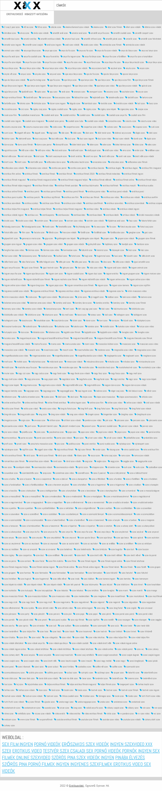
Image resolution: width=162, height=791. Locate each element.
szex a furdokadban (11, 484)
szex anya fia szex (83, 531)
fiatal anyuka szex (127, 226)
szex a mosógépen (93, 496)
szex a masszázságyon (148, 490)
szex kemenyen (140, 578)
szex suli (51, 625)
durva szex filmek (24, 144)
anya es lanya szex (148, 50)
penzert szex (88, 426)
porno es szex (25, 437)
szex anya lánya (102, 531)
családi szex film (136, 114)
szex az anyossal (49, 543)
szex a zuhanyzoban (11, 531)
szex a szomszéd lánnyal (92, 513)
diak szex (88, 132)
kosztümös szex (60, 320)
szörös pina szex (34, 672)
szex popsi (91, 613)
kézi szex (104, 308)
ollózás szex (145, 396)
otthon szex (53, 420)
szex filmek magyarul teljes (15, 566)
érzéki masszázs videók (147, 214)
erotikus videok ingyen (128, 208)
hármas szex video (50, 249)
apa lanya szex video (104, 85)
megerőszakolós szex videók (89, 355)
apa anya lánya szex (72, 73)
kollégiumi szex (139, 314)
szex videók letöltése (60, 648)
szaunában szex (10, 472)
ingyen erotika (111, 273)
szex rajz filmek (76, 619)
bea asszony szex (61, 97)
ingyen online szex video (138, 279)
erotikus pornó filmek (73, 191)
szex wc (139, 648)
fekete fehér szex (147, 220)
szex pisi (66, 613)
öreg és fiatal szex (67, 408)
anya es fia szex (85, 50)
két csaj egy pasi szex (86, 308)
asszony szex (111, 91)
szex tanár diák (141, 625)
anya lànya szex (10, 68)
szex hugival (24, 578)
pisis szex (39, 431)
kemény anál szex (62, 302)
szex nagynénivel (80, 602)
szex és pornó (149, 555)
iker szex (80, 267)
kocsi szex (80, 314)
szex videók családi (78, 643)
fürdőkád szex (98, 232)
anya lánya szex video (30, 68)
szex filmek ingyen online (110, 560)
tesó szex (54, 690)
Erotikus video (27, 751)
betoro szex (146, 97)
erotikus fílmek (47, 173)
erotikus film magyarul (150, 167)
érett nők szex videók (143, 156)
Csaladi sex (82, 751)
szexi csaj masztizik (63, 654)
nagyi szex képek (147, 378)
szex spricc (22, 625)
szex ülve (22, 637)
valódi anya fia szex (93, 707)
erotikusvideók (111, 214)
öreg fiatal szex (102, 408)
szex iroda (73, 578)
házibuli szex (45, 255)
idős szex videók (121, 261)
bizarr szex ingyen (56, 103)
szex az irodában (10, 549)
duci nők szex (56, 138)
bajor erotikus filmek (12, 97)
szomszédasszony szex (13, 672)
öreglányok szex (143, 414)
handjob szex (126, 244)
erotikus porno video (95, 191)
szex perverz (53, 613)
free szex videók (68, 232)
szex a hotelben (78, 484)
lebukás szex (37, 332)
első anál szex (75, 150)
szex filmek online (65, 566)
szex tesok (68, 631)
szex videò (78, 637)
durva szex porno (42, 144)
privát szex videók (113, 437)
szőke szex (116, 666)
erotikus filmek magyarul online (42, 179)
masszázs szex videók (12, 349)
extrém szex (41, 220)
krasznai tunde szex (11, 326)
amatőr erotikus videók (49, 38)
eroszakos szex (98, 161)
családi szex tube (74, 120)
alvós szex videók (40, 32)
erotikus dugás (113, 167)
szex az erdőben (124, 543)
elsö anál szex (59, 150)
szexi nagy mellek (103, 660)
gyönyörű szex (93, 244)
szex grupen (153, 566)
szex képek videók (53, 584)
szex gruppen (9, 572)
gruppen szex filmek (145, 238)
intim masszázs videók (13, 296)
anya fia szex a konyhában (140, 56)
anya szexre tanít (97, 68)
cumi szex (7, 132)
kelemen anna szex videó (14, 302)
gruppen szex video (32, 244)
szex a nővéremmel (73, 502)
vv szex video (142, 713)
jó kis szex (81, 296)
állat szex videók (131, 27)
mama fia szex (39, 343)
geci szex (147, 232)
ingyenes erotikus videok (67, 291)
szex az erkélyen (143, 543)
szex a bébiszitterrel (137, 472)
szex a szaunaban (10, 513)
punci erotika (88, 443)
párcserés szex (154, 420)
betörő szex (131, 97)
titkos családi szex (69, 695)
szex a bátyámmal (116, 472)
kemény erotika (101, 302)
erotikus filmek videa (43, 185)
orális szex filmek (10, 408)
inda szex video (95, 267)
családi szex (83, 114)
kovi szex (102, 320)
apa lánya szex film (121, 79)
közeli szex (127, 320)
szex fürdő (140, 566)
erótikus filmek (30, 173)
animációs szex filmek (111, 44)
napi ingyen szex (83, 390)
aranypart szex (94, 91)
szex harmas (24, 572)
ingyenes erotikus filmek (42, 291)
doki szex (152, 132)
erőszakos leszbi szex (78, 161)
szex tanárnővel (10, 631)
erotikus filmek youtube (66, 185)
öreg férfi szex (85, 408)
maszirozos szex (49, 349)
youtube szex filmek (88, 719)
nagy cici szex (23, 373)
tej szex (18, 684)
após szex (40, 91)
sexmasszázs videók (64, 467)
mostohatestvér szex (126, 367)
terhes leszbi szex (145, 684)
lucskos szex (8, 337)
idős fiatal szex (10, 261)
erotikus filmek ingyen (132, 173)
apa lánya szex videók (126, 85)
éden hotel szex (77, 144)
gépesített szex (10, 238)
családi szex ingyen (11, 120)
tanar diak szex (27, 678)
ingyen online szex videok (14, 285)
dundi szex (136, 138)
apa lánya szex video (83, 85)
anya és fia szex (67, 50)
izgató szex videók (48, 296)
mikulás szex (112, 361)
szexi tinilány (67, 666)
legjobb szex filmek (70, 332)
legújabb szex (89, 332)
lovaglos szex (142, 332)
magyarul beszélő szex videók (16, 343)
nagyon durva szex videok (134, 384)
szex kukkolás (9, 590)
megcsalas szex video (145, 349)
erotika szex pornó (77, 167)
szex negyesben (147, 602)
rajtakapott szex (140, 443)
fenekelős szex (63, 226)
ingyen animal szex (138, 267)
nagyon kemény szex (12, 390)
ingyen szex (101, 285)
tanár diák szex (9, 678)
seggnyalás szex (143, 461)
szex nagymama (61, 602)
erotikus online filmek (12, 191)
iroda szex (31, 296)
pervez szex (146, 426)
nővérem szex (9, 396)
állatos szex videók (151, 27)
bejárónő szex (97, 97)
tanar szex (85, 678)
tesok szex (67, 690)
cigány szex (75, 109)
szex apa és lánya (86, 537)
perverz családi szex (107, 426)
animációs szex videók (134, 44)
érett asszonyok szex (56, 156)
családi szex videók (94, 120)
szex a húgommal (116, 484)
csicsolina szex (113, 120)
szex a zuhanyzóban (144, 525)
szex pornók (8, 619)
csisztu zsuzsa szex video (35, 126)
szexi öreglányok (135, 660)
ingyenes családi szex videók (15, 291)
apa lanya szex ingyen (35, 85)
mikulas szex (127, 361)
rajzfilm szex (26, 449)
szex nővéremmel (11, 607)
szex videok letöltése (37, 648)
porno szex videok (63, 437)
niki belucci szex (134, 390)
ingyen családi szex (74, 273)
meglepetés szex (112, 355)
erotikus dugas (129, 167)
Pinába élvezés (130, 758)
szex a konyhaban (87, 490)
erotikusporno (47, 214)
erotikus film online (11, 173)
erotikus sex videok (130, 197)
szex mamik (135, 590)
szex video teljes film (116, 637)
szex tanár (126, 625)
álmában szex (9, 32)
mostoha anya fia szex (26, 367)
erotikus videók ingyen (12, 214)
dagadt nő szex (22, 132)
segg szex (113, 461)
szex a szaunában (142, 508)
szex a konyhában (67, 490)
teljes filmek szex (107, 684)
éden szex (92, 144)
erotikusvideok (94, 214)
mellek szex (20, 361)
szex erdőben (52, 555)
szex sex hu (8, 625)
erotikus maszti (128, 185)
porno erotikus (9, 437)
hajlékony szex (109, 244)
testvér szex (95, 690)
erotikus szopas (154, 203)
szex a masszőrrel (31, 496)
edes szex (150, 144)
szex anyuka (35, 537)
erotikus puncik (32, 197)
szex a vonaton (104, 525)
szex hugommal (41, 578)
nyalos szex (47, 396)
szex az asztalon (89, 543)
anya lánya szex (154, 62)
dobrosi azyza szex (121, 132)
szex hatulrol (126, 572)
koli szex (107, 314)
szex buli (129, 549)
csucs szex (125, 126)
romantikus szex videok (37, 461)
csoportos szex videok (92, 126)
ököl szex (61, 396)
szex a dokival (60, 478)
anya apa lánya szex (31, 50)
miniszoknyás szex (145, 361)
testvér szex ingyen (149, 690)
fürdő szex (84, 232)
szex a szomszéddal (12, 519)
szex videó (65, 637)
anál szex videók (71, 44)
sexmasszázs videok (42, 467)
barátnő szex (30, 97)
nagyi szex (131, 378)
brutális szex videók (123, 103)
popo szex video (86, 431)
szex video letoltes (95, 637)
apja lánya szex (9, 91)
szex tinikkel (115, 631)
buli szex (140, 103)
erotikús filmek (64, 173)
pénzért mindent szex (69, 426)
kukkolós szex (45, 326)
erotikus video (91, 208)
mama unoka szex (71, 343)
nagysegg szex (48, 390)
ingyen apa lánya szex (33, 273)
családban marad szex (29, 114)
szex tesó (55, 631)
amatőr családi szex (121, 32)
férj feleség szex (81, 226)
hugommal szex (102, 255)
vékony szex (131, 707)
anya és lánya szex (128, 50)
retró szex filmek (45, 455)
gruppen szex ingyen (12, 244)
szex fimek (126, 566)
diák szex (76, 132)
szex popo (78, 613)
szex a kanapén (150, 484)
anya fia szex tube (32, 62)
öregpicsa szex (9, 420)
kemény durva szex (82, 302)
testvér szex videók (11, 695)
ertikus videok (127, 214)
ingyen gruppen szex (130, 273)
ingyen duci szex (93, 273)
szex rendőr (107, 619)
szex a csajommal (42, 478)
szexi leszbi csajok (67, 660)
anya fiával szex (92, 62)
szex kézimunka (90, 584)
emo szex (125, 150)
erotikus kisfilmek (109, 185)
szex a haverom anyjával (57, 484)
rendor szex (99, 449)
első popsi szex (93, 150)
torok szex (118, 695)
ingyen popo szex (54, 285)
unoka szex (103, 701)
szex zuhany (151, 648)
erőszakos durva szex (55, 161)
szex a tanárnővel (75, 519)
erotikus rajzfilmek (50, 197)
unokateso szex (119, 701)
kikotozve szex (50, 314)
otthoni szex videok (71, 420)
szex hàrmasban (93, 572)
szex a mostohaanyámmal (116, 496)
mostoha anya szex (48, 367)
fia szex (111, 226)
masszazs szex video (147, 343)
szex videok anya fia (35, 643)
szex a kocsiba (9, 490)
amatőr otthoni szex (91, 38)
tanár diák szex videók (47, 678)
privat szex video (93, 437)
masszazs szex (128, 343)
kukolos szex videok (125, 326)
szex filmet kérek (110, 566)
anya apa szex (49, 50)
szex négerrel (97, 602)
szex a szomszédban (144, 513)
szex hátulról (110, 572)
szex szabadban (81, 625)
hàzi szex (143, 249)
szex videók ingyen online (14, 648)
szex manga (150, 590)
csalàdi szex (98, 114)
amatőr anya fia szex (98, 32)
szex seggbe (154, 619)
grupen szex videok (124, 238)
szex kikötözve (121, 584)
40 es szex (27, 27)
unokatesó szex (137, 701)
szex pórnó (105, 613)
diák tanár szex (103, 132)
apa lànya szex (102, 79)
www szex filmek (26, 719)
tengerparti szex (125, 684)
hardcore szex (141, 244)
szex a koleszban (27, 490)
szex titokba (8, 637)
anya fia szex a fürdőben (114, 56)
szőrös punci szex (54, 672)
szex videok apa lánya (56, 643)
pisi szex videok (10, 431)
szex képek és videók (12, 584)
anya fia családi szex (31, 56)
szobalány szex (83, 666)
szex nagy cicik (9, 602)
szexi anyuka (28, 654)
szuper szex (117, 672)
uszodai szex (49, 707)
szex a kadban (133, 484)
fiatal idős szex (10, 232)
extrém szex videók (94, 220)
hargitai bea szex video (13, 249)
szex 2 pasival (98, 472)
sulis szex (138, 467)
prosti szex (20, 443)
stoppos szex (96, 467)
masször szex (32, 349)
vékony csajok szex (114, 707)
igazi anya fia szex (11, 267)
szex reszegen (122, 619)
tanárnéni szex (100, 678)
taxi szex (7, 684)
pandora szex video (91, 420)
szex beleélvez (64, 549)
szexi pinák (151, 660)
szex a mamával (127, 490)
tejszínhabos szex (34, 684)
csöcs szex (56, 126)
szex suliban (64, 625)
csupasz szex (140, 126)
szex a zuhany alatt (123, 525)
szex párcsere (9, 613)
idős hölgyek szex (45, 261)
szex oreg (99, 607)
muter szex (8, 373)
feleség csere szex (11, 226)
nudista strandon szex (29, 396)
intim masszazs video (135, 291)
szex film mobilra (54, 560)
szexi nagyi (119, 660)
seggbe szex (127, 461)
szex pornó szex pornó (123, 613)
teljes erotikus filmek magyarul (81, 684)
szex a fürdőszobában (32, 484)
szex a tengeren (146, 519)
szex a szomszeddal (33, 519)
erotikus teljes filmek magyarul (67, 208)
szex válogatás (49, 637)
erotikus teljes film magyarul (15, 208)
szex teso (42, 631)
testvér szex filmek (128, 690)
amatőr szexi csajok (33, 44)
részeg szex (113, 449)
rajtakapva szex (10, 449)
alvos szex (23, 32)
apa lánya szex (69, 79)
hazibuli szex (60, 255)
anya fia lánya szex (91, 56)
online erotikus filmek (32, 402)
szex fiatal (38, 560)
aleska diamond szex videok (76, 27)
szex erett (67, 555)
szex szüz (113, 625)
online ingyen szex (77, 402)
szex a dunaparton (78, 478)
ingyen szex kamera (119, 285)
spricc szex (82, 467)
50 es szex (41, 27)
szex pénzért (38, 613)
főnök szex (52, 232)
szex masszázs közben (36, 596)
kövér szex (76, 320)
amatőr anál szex (59, 32)
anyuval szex (54, 73)
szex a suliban (104, 508)
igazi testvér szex (49, 267)
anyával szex (115, 68)
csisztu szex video (147, 120)
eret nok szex (25, 156)
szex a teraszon (10, 525)
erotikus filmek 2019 (84, 173)
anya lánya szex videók (76, 68)
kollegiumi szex (10, 320)
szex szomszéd (98, 625)
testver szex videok (32, 695)
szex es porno (9, 560)
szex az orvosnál (28, 549)
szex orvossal (145, 607)
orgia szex (24, 420)
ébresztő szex (60, 144)
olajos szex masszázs (104, 396)
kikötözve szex (32, 314)
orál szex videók (152, 402)
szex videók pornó (124, 648)
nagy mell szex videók (12, 378)
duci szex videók (121, 138)
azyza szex (142, 91)
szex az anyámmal (11, 543)
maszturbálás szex (84, 349)
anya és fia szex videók (106, 50)
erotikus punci (136, 191)
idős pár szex (63, 261)
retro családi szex (130, 449)
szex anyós (21, 537)
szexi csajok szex (10, 660)
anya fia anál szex (11, 56)
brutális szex (105, 103)
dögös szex (139, 132)
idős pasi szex (79, 261)
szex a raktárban (65, 508)
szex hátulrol (141, 572)
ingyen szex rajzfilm (140, 285)
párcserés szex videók (12, 426)
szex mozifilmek (153, 596)
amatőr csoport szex (143, 32)
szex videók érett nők (100, 643)
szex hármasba (40, 572)
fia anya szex (98, 226)
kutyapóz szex (9, 332)
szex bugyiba (115, 549)
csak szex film (9, 114)
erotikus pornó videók (117, 191)
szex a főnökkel (97, 478)
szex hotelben (9, 578)
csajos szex (141, 109)
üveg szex (76, 707)
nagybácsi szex (67, 378)
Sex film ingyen (17, 744)
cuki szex (154, 126)
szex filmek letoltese (134, 560)
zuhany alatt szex (151, 719)
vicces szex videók (41, 713)
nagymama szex (28, 384)
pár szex (108, 420)
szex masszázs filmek (12, 596)
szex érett (80, 555)
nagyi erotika (117, 378)
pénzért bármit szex (47, 426)
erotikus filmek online (123, 179)
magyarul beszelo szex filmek (138, 337)
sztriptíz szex (86, 672)
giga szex (47, 238)
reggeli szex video (44, 449)
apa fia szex (53, 79)
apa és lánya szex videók (13, 79)
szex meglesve (98, 596)
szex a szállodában (122, 508)
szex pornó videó (144, 613)
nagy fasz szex (99, 373)
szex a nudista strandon (117, 502)
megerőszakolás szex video (15, 355)
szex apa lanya (121, 537)
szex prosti (41, 619)
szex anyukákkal (52, 537)
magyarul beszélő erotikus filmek (53, 337)
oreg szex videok (75, 414)
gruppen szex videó (53, 244)
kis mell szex (66, 314)
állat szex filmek (113, 27)
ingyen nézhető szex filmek (37, 279)
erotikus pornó (31, 191)
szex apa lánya (104, 537)
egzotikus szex (9, 150)
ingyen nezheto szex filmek (64, 279)
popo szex (70, 431)
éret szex (38, 156)
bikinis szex (23, 103)
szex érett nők (95, 555)
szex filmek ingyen (87, 560)
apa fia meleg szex (36, 79)
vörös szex (110, 713)
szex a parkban (25, 508)
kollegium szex (121, 314)
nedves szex (100, 390)
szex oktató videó (44, 607)
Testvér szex (56, 751)
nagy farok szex (58, 373)
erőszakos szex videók (13, 167)
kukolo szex (77, 326)
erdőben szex (152, 150)
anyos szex (143, 68)
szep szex (45, 472)
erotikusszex (62, 214)
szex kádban (87, 578)
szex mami (122, 590)
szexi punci (8, 666)
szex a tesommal (50, 525)
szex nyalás (27, 607)
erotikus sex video (110, 197)
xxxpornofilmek (44, 719)
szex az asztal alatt (69, 543)
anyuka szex (39, 73)
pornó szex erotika (43, 437)
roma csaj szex (109, 455)
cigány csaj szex (38, 109)
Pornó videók (47, 744)
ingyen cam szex (54, 273)
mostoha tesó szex (104, 367)
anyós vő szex (9, 73)
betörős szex (9, 103)
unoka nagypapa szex (85, 701)
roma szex (124, 455)
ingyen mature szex (150, 273)
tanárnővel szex (148, 678)
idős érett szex (147, 255)
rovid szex (56, 461)
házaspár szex (116, 249)
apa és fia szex (91, 73)
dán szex (64, 132)
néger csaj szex (116, 390)
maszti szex (66, 349)
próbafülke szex (132, 437)
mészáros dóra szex (94, 361)
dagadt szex (38, 132)
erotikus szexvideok (134, 203)
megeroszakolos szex (40, 355)
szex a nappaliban (53, 502)
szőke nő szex (100, 666)
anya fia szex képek (11, 62)
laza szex (23, 332)
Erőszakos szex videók (85, 744)
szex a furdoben (149, 478)
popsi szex (120, 431)
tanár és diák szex (69, 678)
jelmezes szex (66, 296)
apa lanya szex (85, 79)
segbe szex (100, 461)
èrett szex (20, 161)
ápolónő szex (26, 91)
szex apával (136, 537)
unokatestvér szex (11, 707)
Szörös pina (63, 758)
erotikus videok (108, 208)
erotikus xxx (31, 214)
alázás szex (55, 27)
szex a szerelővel (30, 513)
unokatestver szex (31, 707)
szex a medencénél (72, 496)
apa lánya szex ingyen (12, 85)
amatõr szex (130, 38)
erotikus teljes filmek (40, 208)
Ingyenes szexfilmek (91, 764)
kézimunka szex (119, 308)
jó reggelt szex (96, 296)
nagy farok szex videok (79, 373)
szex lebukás (61, 590)
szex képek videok (33, 584)
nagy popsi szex (50, 378)
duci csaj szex (40, 138)
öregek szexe (92, 414)
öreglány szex (126, 414)
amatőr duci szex (10, 38)
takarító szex (132, 672)
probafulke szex (149, 437)
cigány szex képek (107, 109)
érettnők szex (35, 161)
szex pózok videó (24, 619)
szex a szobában (48, 513)
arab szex (64, 91)
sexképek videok (21, 467)
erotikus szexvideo (113, 203)
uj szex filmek (33, 701)
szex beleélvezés (82, 549)
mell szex (7, 361)
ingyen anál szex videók (115, 267)
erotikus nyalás (145, 185)
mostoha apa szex (68, 367)
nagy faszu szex (116, 373)
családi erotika (67, 114)
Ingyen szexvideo (127, 744)
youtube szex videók (130, 719)
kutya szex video (145, 326)
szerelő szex (82, 472)
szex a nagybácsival (140, 496)
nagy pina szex (32, 378)
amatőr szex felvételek (149, 38)
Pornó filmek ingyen (49, 764)
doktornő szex (23, 138)
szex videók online (104, 648)
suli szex (126, 467)
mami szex (88, 343)
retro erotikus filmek (12, 455)
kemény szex (118, 302)
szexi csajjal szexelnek (106, 654)
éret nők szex (9, 156)
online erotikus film (11, 402)
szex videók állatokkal (12, 643)
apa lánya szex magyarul (59, 85)
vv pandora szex (125, 713)
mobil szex (7, 367)
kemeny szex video (11, 308)
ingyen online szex (116, 279)
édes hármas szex (121, 144)
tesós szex (81, 690)
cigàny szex (90, 109)
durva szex (7, 144)
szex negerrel (113, 602)
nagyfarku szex (84, 378)
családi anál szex (50, 114)
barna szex (45, 97)
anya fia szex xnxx (73, 62)
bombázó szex (89, 103)
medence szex (102, 349)
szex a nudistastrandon (141, 502)
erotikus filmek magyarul (14, 179)
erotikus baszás (96, 167)
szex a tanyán (112, 519)
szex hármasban (57, 572)
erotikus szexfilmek (93, 203)
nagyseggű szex (65, 390)
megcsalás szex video (122, 349)
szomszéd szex (131, 666)
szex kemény (124, 578)
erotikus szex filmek (50, 203)
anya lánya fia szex (111, 62)
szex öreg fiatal (114, 607)
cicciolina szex (9, 109)
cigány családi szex (58, 109)
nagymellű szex (92, 384)
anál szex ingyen (52, 44)
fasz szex (131, 220)
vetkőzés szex (22, 713)
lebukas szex (52, 332)
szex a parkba (9, 508)
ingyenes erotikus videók (93, 291)
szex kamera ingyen (105, 578)
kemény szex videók (32, 308)
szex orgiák (130, 607)
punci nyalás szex (106, 443)
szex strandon (37, 625)
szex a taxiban (129, 519)
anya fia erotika (51, 56)
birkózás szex (39, 103)
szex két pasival (72, 584)
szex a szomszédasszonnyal (118, 513)
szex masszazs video (59, 596)
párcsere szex (121, 420)
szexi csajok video (30, 660)
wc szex (156, 713)
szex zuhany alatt (11, 654)
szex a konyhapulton (107, 490)
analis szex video (89, 44)
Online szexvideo (33, 758)
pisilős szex (25, 431)
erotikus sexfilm (149, 197)
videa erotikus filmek (92, 713)
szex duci (38, 555)
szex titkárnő (145, 631)
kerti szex (68, 308)
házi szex (131, 249)
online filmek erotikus (55, 402)
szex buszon (142, 549)
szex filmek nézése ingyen (42, 566)
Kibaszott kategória (36, 14)
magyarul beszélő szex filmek (108, 337)
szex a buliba (8, 478)
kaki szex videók (128, 296)
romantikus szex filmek (13, 461)
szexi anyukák (43, 654)
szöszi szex (70, 672)
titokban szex (87, 695)
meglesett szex (131, 355)
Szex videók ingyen (95, 758)
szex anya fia (66, 531)
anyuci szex (24, 73)
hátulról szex (85, 249)
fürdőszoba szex (116, 232)
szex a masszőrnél (11, 496)
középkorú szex (142, 320)
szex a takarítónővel (55, 519)
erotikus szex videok (71, 203)
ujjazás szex (48, 701)
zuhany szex (8, 725)
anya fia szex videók (52, 62)
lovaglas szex (126, 332)
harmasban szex (69, 249)
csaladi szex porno (55, 120)
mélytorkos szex (37, 361)
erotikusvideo (78, 214)
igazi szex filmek (30, 267)
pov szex (78, 437)
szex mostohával (135, 596)
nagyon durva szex (111, 384)
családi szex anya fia (116, 114)
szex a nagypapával (33, 502)
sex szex (7, 467)
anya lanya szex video (52, 68)
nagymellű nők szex (73, 384)
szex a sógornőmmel (85, 508)
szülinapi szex (102, 672)
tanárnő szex (116, 678)
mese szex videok (73, 361)
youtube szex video (109, 719)
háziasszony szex (28, 255)
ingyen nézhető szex (12, 279)
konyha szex (25, 320)
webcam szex (9, 719)
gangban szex (133, 232)
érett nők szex (106, 156)
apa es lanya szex (129, 73)
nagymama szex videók (50, 384)
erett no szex (90, 156)
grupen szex (107, 238)
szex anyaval (151, 531)
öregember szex (109, 414)
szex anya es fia (49, 531)
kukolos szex (92, 326)
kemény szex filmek (136, 302)
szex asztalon (151, 537)
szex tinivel (130, 631)
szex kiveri (137, 584)
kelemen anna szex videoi (39, 302)
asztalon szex (127, 91)
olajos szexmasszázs (127, 396)
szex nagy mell (44, 602)
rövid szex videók (72, 461)
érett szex (7, 161)
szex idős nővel (58, 578)
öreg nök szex (9, 414)
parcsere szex (137, 420)
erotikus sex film (69, 197)
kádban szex (111, 296)
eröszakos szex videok (36, 167)
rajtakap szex (123, 443)
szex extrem (24, 560)
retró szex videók (64, 455)
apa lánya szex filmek (142, 79)
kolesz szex (94, 314)
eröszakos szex (116, 161)
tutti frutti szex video (149, 695)
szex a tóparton (69, 525)
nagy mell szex (134, 373)
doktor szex (8, 138)
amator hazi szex (71, 38)
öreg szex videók (57, 414)
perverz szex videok (128, 426)
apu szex (52, 91)
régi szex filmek (83, 449)
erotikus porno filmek (51, 191)
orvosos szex (38, 420)
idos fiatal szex (27, 261)
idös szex (93, 261)
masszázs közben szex (107, 343)
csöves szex (111, 126)
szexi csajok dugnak (129, 654)
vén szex (145, 707)
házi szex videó (9, 255)
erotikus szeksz (30, 203)
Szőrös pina (15, 764)
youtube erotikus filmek (65, 719)
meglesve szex (148, 355)
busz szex (152, 103)
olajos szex (86, 396)
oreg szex (41, 414)
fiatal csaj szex (145, 226)
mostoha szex (86, 367)
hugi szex (87, 255)
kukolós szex (107, 326)
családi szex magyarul (33, 120)
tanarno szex (132, 678)
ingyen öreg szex (35, 285)
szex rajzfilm (92, 619)
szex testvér (100, 631)
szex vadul (34, 637)
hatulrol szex (101, 249)
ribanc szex (80, 455)
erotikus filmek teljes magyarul (16, 185)
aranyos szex (78, 91)
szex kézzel (106, 584)
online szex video (113, 402)
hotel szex (74, 255)
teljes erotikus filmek (54, 684)
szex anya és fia (31, 531)
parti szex (30, 426)
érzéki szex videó (24, 220)
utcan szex (63, 707)
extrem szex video (73, 220)
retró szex (29, 455)
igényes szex (67, 267)
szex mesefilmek (116, 596)
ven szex (157, 707)
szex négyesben (130, 602)
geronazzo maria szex (30, 238)
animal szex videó (11, 50)
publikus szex (73, 443)
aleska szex (97, 27)
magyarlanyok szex (26, 337)
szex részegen (139, 619)
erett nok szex (123, 156)
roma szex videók (140, 455)
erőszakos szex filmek (136, 161)
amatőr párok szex (112, 38)
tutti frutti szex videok (13, 701)
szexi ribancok (22, 666)
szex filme (70, 560)
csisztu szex (129, 120)
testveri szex (51, 695)
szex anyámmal (120, 531)
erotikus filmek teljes (146, 179)
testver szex (110, 690)
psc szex (59, 443)
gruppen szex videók (74, 244)
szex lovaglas (107, 590)
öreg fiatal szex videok (140, 408)
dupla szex (150, 138)
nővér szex (150, 390)
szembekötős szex (28, 472)
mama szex (55, 343)
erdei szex (137, 150)
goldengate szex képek (88, 238)
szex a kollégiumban (47, 490)
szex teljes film (28, 631)
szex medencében (80, 596)
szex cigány (8, 555)
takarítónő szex (149, 672)
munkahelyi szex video (149, 367)
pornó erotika (153, 431)
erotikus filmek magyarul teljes (72, 179)
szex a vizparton (86, 525)
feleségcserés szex (31, 226)
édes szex (137, 144)
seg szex (87, 461)
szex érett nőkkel (113, 555)
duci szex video (103, 138)
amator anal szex (78, 32)
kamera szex (145, 296)
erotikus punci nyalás (12, 197)
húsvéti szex (130, 255)
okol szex (73, 396)
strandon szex (112, 467)
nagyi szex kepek (10, 384)
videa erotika (73, 713)
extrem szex (56, 220)
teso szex (41, 690)
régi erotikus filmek (63, 449)
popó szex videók (104, 431)
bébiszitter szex (80, 97)
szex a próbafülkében (45, 508)
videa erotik (58, 713)
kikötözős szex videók (12, 314)
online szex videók (133, 402)
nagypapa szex (31, 390)
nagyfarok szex (101, 378)
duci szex (70, 138)
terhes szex (8, 690)
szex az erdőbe (107, 543)
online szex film (95, 402)
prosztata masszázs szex (40, 443)
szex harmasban (75, 572)
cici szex (23, 109)
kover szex (89, 320)
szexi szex (37, 666)
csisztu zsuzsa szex (12, 126)
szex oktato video (64, 607)
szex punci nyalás (57, 619)
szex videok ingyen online (125, 643)
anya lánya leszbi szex (133, 62)
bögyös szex (73, 103)
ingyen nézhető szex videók (92, 279)
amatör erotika (28, 38)
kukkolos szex (61, 326)
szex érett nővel (132, 555)
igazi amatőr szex (141, 261)
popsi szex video (136, 431)
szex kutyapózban (43, 590)
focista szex (37, 232)
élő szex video (26, 150)
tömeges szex (103, 695)
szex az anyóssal (30, 543)
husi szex (117, 255)
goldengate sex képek (64, 238)
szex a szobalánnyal (68, 513)
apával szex (145, 85)
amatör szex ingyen (11, 44)
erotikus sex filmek (89, 197)
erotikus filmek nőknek (100, 179)
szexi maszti (85, 660)
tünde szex (131, 695)
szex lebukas (76, 590)
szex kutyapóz (25, 590)
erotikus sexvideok (11, 203)
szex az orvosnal (47, 549)
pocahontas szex (55, 431)
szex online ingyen (83, 607)
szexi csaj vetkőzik (84, 654)
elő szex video (42, 150)
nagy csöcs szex (40, 373)
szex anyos (8, 537)
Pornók (130, 751)
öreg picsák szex (26, 414)
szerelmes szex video (63, 472)
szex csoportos (24, 555)
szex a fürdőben (131, 478)
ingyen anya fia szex (12, 273)
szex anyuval (69, 537)
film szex (24, 232)
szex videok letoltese (83, 648)
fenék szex (48, 226)
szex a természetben (29, 525)
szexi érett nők (49, 660)
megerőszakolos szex (63, 355)
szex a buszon (24, 478)
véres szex (7, 713)
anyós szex (129, 68)
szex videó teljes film (139, 637)
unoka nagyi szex (65, 701)
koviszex (114, 320)
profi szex (7, 443)
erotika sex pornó (57, 167)
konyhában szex (42, 320)
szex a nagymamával (12, 502)
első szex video (110, 150)
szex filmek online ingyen (88, 566)
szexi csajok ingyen (150, 654)
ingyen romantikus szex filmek (79, 285)
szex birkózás (100, 549)
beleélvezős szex (114, 97)
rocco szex (94, 455)
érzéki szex (8, 220)
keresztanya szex (52, 308)
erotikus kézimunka (88, 185)
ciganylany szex (126, 109)
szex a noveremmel (94, 502)
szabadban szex (154, 467)
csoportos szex (71, 126)
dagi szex (52, 132)
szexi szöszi (51, 666)
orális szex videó (29, 408)
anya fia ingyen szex (70, 56)
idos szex (106, 261)
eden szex (105, 144)
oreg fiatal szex (119, 408)
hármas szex (32, 249)
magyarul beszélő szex (81, 337)
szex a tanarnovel (95, 519)
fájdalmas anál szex (115, 220)
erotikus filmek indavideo (108, 173)
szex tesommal (84, 631)
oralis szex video (47, 408)
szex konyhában (152, 584)
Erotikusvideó (14, 14)
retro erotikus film (150, 449)
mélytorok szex (55, 361)
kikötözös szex (136, 308)
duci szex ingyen (85, 138)
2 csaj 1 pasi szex (11, 27)
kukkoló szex (30, 326)
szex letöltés (92, 590)
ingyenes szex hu (114, 291)
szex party (23, 613)
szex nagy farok (27, 602)
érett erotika (75, 156)
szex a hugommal (97, 484)
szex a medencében (51, 496)
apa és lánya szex (109, 73)
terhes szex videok (25, 690)
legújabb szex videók (107, 332)
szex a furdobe (114, 478)
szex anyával (136, 531)
